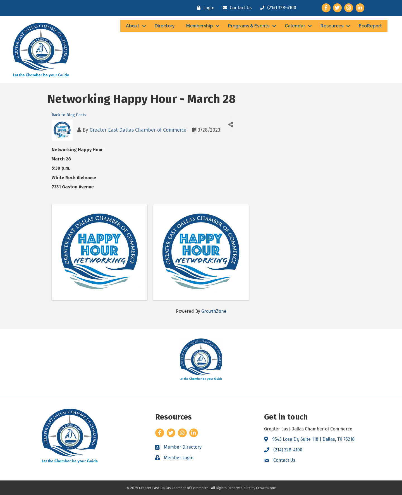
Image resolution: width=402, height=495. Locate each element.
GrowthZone (213, 311)
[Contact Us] (236, 8)
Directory (165, 26)
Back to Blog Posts (69, 115)
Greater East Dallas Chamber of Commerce (138, 130)
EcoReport (370, 26)
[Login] (204, 8)
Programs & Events (248, 26)
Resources (331, 26)
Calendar (295, 26)
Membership (199, 26)
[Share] (230, 124)
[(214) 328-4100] (276, 8)
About (132, 26)
